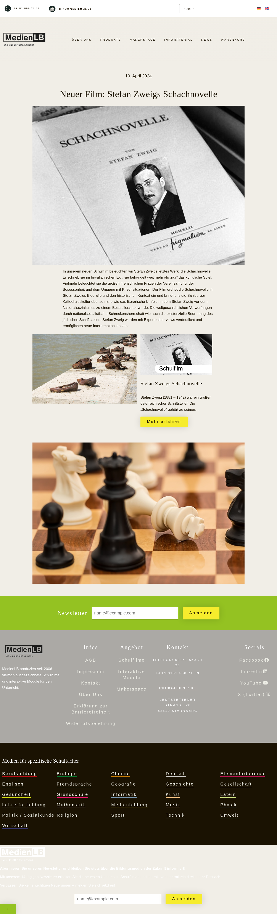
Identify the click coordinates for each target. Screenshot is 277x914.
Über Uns (82, 39)
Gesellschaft (236, 784)
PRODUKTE (110, 39)
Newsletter (72, 613)
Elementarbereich (242, 773)
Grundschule (72, 794)
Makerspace (143, 39)
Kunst (173, 794)
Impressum (91, 671)
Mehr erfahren (164, 421)
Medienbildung (129, 804)
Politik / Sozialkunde (28, 815)
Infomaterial (178, 39)
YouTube (251, 683)
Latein (228, 794)
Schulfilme (131, 660)
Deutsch (176, 773)
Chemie (120, 773)
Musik (173, 804)
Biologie (67, 773)
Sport (118, 815)
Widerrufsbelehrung (91, 723)
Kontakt (90, 683)
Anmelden (201, 613)
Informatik (124, 794)
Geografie (123, 784)
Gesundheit (16, 794)
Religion (67, 815)
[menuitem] (258, 8)
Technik (175, 815)
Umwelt (229, 815)
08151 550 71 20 (27, 8)
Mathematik (71, 804)
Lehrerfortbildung (24, 804)
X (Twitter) (251, 694)
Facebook (251, 660)
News (206, 39)
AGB (90, 660)
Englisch (13, 784)
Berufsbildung (19, 773)
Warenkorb (233, 39)
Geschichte (180, 784)
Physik (228, 804)
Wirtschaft (15, 825)
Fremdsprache (74, 784)
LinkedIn (252, 671)
